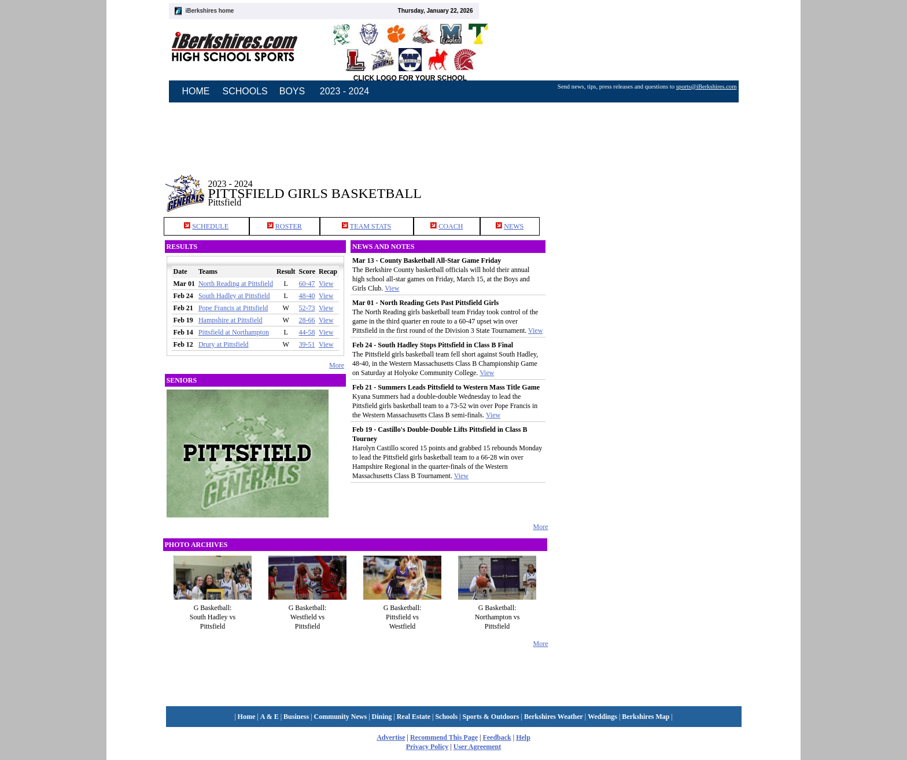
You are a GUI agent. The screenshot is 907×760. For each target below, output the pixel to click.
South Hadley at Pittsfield (234, 296)
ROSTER (288, 226)
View (326, 284)
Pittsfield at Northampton (233, 332)
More (336, 365)
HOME (196, 91)
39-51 (307, 344)
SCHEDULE (210, 226)
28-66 (307, 320)
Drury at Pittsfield (223, 344)
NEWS (513, 226)
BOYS (292, 91)
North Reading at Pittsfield (235, 284)
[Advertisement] (646, 184)
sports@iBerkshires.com (706, 86)
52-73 (307, 308)
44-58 (307, 332)
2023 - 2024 (344, 91)
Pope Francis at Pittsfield (233, 308)
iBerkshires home (210, 11)
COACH (450, 226)
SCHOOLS (245, 91)
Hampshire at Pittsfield (230, 320)
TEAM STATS (370, 226)
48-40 (307, 296)
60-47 (307, 284)
